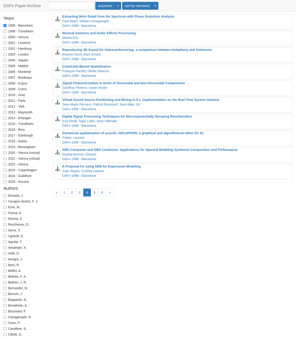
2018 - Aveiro (15, 141)
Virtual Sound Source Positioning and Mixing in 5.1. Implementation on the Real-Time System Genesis (140, 100)
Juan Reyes (70, 171)
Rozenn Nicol (71, 54)
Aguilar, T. (12, 242)
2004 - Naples (15, 60)
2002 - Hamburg (17, 48)
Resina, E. (13, 219)
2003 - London (16, 54)
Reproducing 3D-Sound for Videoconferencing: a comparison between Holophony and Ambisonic (137, 50)
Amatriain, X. (15, 247)
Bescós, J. (13, 294)
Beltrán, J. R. (15, 282)
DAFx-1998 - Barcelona (79, 26)
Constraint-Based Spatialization (86, 66)
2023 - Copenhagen (20, 170)
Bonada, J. (13, 195)
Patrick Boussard (105, 104)
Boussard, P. (14, 311)
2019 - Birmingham (19, 147)
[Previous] (57, 192)
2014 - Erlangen (17, 118)
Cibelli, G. (12, 334)
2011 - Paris (14, 101)
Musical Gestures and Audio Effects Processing (99, 33)
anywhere (105, 6)
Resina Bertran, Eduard (79, 154)
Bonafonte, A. (15, 305)
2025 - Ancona (16, 181)
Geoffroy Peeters (74, 88)
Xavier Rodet (98, 88)
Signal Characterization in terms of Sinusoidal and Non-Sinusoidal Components (123, 83)
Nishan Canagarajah (94, 21)
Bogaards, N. (15, 300)
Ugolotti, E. (13, 236)
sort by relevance (137, 6)
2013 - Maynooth (17, 112)
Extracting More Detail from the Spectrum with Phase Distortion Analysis (118, 16)
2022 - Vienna (15, 164)
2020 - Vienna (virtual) (21, 153)
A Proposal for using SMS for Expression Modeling (101, 166)
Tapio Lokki (86, 121)
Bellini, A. (12, 271)
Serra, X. (12, 230)
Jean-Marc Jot (130, 104)
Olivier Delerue (98, 71)
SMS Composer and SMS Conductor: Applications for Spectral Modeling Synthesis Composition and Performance (149, 150)
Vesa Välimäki (106, 121)
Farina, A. (12, 213)
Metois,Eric (70, 38)
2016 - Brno (14, 129)
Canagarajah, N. (17, 317)
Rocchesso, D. (16, 224)
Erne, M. (11, 207)
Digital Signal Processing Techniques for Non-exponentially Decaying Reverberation (127, 116)
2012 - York (14, 106)
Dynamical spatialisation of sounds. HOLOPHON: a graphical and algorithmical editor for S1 (133, 133)
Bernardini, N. (15, 288)
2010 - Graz (14, 95)
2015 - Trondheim (18, 124)
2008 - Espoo (15, 83)
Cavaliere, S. (15, 328)
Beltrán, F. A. (14, 276)
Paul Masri (69, 21)
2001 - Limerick (16, 43)
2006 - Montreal (17, 72)
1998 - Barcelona (18, 25)
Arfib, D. (11, 253)
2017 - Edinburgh (18, 135)
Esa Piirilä (69, 121)
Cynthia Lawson (92, 171)
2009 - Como (15, 89)
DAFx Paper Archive (22, 5)
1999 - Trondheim (18, 31)
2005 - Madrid (15, 66)
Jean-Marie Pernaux (76, 104)
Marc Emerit (92, 54)
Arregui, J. (13, 259)
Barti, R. (11, 265)
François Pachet (74, 71)
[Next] (110, 192)
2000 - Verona (15, 37)
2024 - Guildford (17, 176)
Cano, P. (11, 323)
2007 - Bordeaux (17, 77)
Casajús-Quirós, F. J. (20, 201)
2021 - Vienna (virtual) (21, 158)
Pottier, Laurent (73, 138)
